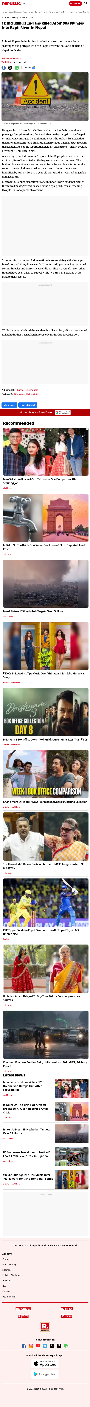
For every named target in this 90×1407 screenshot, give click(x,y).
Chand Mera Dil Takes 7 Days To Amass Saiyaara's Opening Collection (45, 802)
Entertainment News (11, 682)
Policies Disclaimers (12, 1275)
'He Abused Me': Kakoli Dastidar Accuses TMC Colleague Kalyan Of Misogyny (43, 866)
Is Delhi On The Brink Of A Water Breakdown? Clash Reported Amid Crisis (44, 547)
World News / (15, 12)
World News (7, 62)
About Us (7, 1253)
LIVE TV (75, 3)
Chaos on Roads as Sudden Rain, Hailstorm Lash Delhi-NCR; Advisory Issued (45, 1064)
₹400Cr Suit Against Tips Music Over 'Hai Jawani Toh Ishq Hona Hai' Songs (44, 675)
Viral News (7, 488)
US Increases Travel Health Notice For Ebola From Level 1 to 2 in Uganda (28, 1154)
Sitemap (6, 1270)
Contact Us (7, 1259)
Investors (7, 1280)
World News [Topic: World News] (9, 405)
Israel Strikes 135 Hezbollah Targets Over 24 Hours (33, 611)
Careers (6, 1291)
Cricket (6, 939)
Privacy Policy (9, 1264)
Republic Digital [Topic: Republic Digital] (28, 405)
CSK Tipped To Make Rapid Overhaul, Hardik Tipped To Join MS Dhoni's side (41, 932)
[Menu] (85, 4)
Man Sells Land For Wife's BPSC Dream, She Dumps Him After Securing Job (40, 481)
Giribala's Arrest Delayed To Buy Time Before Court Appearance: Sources (41, 998)
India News (7, 554)
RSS (4, 1286)
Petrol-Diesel (9, 1296)
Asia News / (28, 12)
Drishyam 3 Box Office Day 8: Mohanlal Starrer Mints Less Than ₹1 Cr (45, 740)
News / (5, 12)
